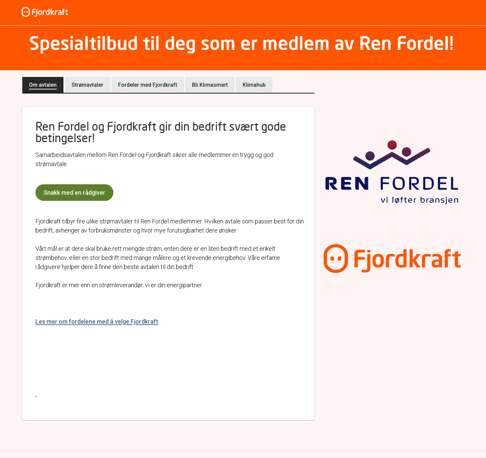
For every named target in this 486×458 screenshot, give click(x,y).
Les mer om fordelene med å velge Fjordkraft (96, 321)
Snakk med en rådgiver (74, 192)
